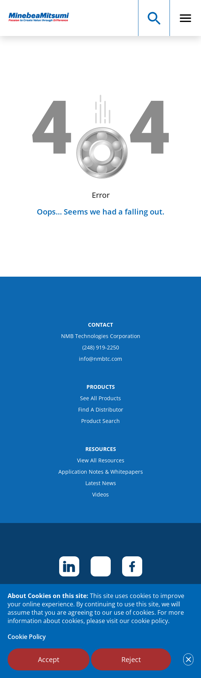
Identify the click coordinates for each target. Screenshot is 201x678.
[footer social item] (69, 566)
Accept (48, 659)
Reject (131, 659)
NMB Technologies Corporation (100, 336)
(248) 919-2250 (100, 347)
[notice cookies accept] (188, 659)
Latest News (100, 483)
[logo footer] (100, 303)
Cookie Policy (27, 637)
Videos (100, 494)
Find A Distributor (100, 409)
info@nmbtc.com (100, 358)
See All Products (100, 398)
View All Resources (100, 460)
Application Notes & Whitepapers (100, 471)
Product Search (100, 420)
